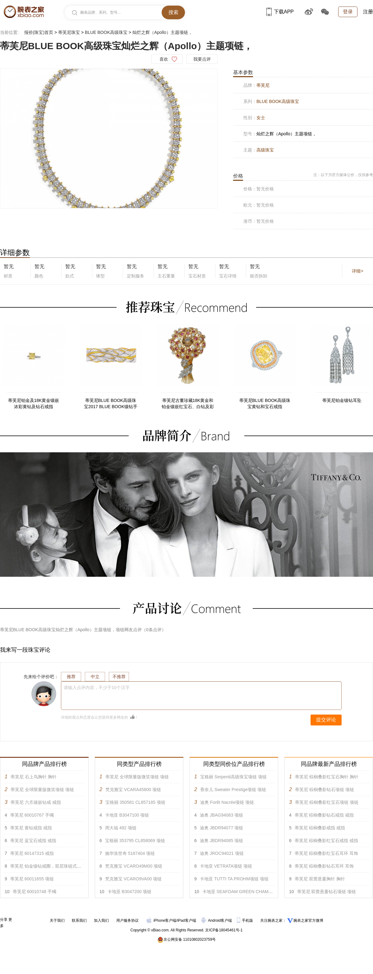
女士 (260, 117)
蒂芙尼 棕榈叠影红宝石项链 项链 (326, 802)
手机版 (245, 920)
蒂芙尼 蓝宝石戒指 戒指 (33, 840)
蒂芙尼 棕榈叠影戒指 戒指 (320, 827)
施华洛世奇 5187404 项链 (130, 853)
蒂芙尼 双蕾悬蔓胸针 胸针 (320, 878)
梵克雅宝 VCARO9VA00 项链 (133, 878)
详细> (357, 270)
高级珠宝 (265, 149)
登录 (348, 11)
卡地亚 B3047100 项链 (127, 815)
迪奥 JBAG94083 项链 (221, 815)
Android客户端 (217, 920)
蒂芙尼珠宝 (69, 32)
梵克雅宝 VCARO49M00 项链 (133, 866)
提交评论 (326, 719)
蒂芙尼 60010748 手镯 (34, 891)
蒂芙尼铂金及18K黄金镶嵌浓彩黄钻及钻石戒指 (33, 403)
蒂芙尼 (262, 85)
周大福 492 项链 (120, 827)
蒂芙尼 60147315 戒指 (32, 853)
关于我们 (57, 920)
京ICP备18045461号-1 (223, 930)
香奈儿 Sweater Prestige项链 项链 (233, 789)
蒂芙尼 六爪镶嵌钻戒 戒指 (36, 802)
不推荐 (119, 676)
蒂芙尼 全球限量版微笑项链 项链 (42, 789)
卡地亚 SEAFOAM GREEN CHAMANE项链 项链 (249, 891)
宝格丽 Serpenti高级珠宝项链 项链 (233, 776)
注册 (368, 11)
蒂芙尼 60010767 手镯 (32, 815)
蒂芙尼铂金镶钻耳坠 (341, 400)
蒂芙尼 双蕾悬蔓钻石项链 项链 (326, 891)
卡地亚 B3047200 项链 (130, 891)
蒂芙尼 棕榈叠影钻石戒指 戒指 (324, 815)
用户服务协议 (127, 920)
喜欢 (163, 59)
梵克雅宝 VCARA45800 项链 (133, 789)
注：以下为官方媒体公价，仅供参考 (343, 175)
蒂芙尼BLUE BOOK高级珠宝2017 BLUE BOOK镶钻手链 (110, 404)
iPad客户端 (186, 920)
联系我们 (79, 920)
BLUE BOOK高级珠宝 (106, 32)
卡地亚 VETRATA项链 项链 (226, 866)
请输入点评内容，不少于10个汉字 (97, 687)
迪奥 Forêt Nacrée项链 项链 (227, 802)
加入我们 (101, 920)
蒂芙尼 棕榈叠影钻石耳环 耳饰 (324, 866)
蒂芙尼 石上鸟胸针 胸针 (34, 776)
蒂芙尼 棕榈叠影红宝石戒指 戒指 (326, 840)
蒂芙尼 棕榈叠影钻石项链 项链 (324, 789)
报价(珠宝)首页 (38, 32)
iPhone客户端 (161, 920)
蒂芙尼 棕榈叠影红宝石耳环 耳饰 (326, 853)
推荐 (71, 676)
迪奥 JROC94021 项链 (222, 853)
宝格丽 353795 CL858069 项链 (135, 840)
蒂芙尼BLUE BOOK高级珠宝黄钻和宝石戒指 (265, 403)
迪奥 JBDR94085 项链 (221, 840)
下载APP (280, 11)
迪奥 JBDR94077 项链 (221, 827)
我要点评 (202, 59)
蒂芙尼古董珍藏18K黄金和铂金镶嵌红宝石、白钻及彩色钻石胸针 (188, 404)
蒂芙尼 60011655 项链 (32, 878)
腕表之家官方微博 (308, 920)
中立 (95, 676)
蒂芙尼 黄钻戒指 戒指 (31, 827)
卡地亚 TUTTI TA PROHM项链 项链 (234, 878)
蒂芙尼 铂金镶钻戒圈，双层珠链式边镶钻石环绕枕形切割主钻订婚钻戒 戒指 (83, 866)
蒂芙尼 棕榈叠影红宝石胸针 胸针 (326, 776)
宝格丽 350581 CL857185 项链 (135, 802)
